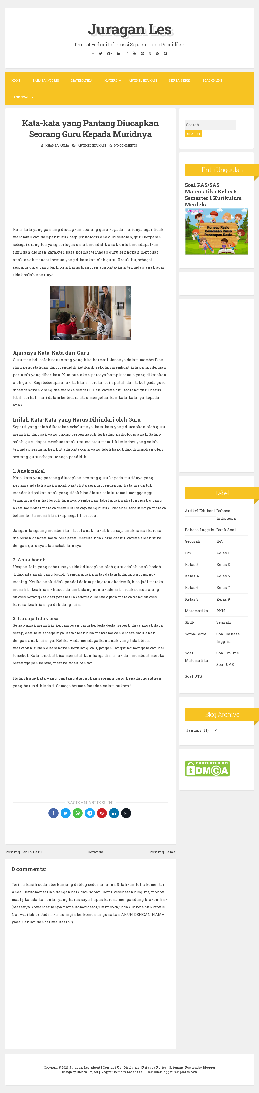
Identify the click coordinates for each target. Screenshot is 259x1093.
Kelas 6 (191, 587)
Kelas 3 (223, 564)
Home (15, 80)
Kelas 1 (223, 552)
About (95, 1067)
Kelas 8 (192, 599)
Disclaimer (132, 1067)
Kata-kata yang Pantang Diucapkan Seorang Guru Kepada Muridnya (90, 128)
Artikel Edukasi (143, 80)
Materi (110, 80)
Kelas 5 (223, 575)
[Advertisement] (90, 190)
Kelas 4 (192, 575)
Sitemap (176, 1067)
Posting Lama (162, 851)
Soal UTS (193, 676)
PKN (220, 610)
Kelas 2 (191, 564)
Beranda (95, 851)
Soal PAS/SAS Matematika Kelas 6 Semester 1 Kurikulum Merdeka (213, 195)
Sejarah (223, 622)
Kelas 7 (223, 587)
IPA (219, 541)
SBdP (189, 622)
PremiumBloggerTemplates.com (171, 1072)
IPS (188, 552)
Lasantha (134, 1072)
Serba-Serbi (179, 80)
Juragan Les (129, 28)
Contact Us (112, 1067)
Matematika (81, 80)
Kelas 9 (223, 599)
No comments (125, 145)
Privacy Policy (154, 1067)
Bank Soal (20, 97)
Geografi (192, 541)
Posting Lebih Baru (23, 851)
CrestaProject (87, 1072)
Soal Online (212, 80)
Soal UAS (225, 664)
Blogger (209, 1067)
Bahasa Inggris (46, 80)
